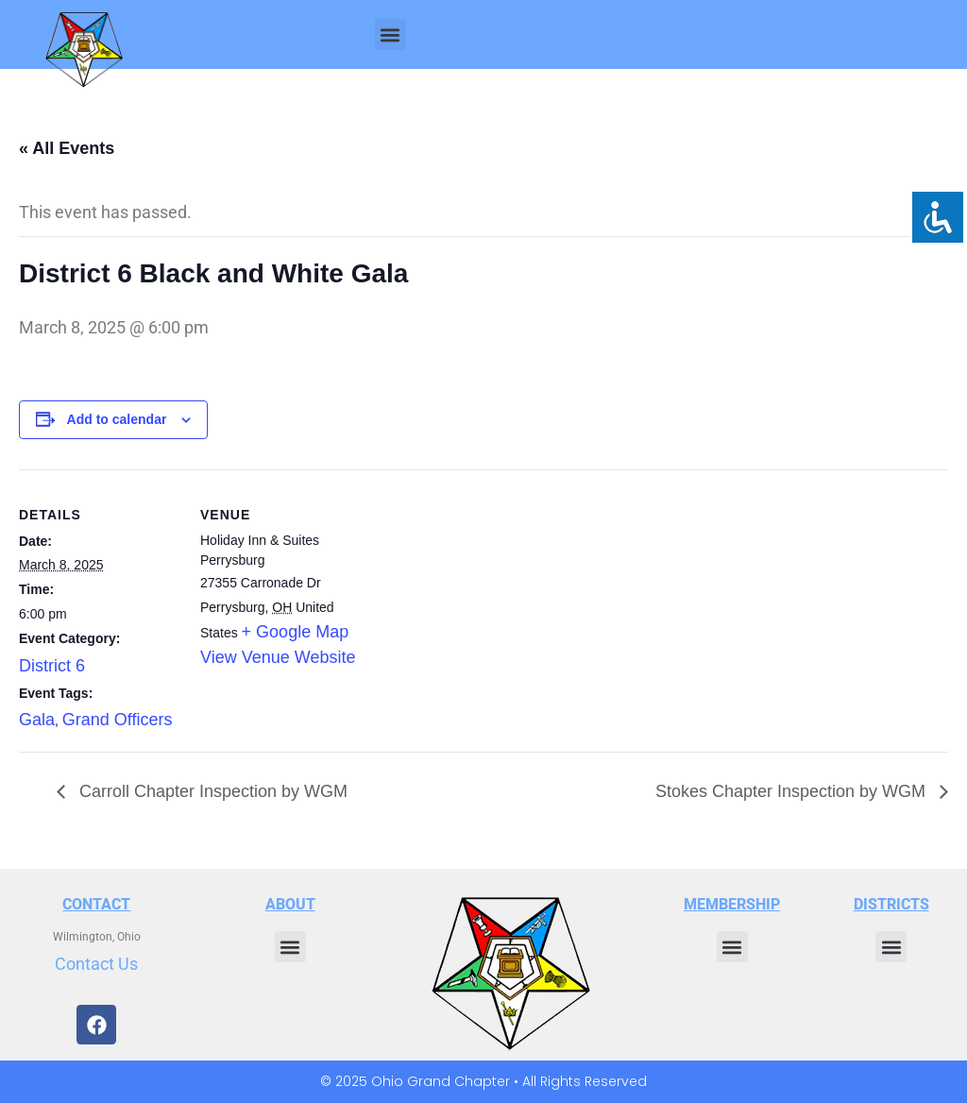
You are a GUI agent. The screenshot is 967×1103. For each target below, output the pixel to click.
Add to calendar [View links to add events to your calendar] (117, 419)
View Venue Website (277, 657)
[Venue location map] (481, 600)
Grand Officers (117, 719)
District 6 (52, 665)
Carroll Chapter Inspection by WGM (211, 791)
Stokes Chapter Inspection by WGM (792, 791)
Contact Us (96, 964)
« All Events (66, 148)
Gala (37, 719)
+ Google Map (295, 631)
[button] (390, 34)
